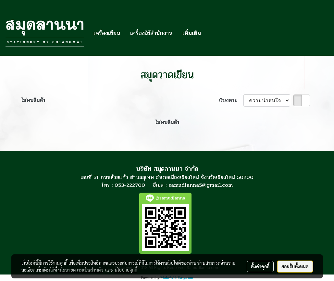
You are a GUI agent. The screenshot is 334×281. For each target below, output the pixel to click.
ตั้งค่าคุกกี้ (260, 266)
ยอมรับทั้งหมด (295, 266)
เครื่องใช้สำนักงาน (151, 33)
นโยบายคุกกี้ (126, 270)
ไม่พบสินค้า (33, 100)
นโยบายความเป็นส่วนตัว (80, 270)
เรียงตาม (231, 100)
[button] (211, 33)
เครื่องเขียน (106, 33)
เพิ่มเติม (191, 33)
